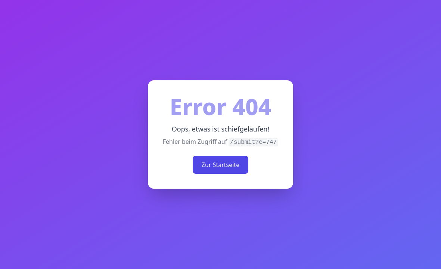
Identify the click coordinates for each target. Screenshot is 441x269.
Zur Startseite (220, 165)
